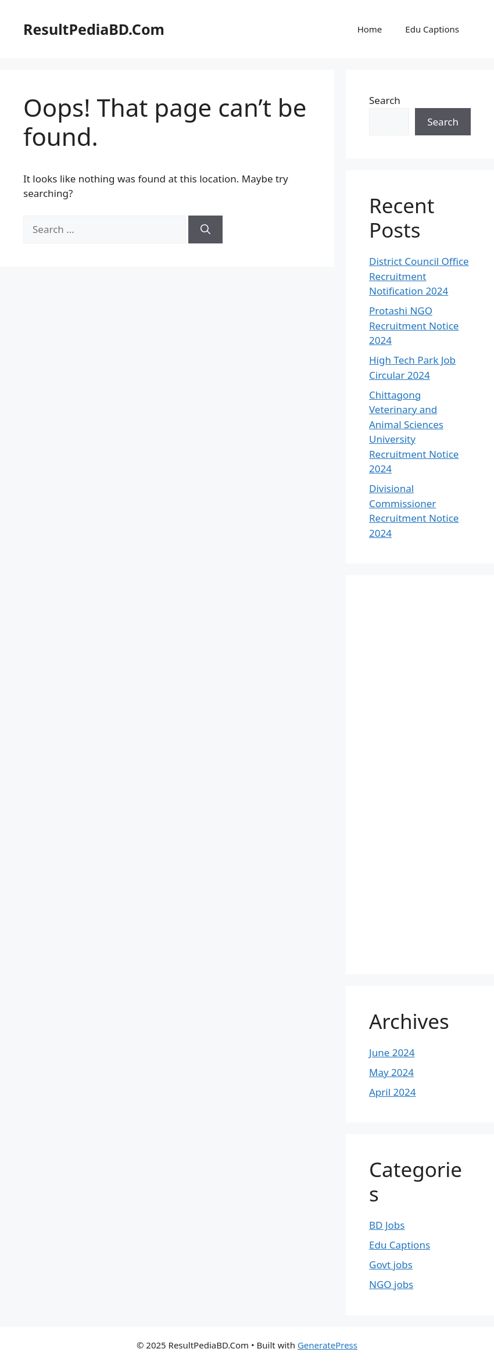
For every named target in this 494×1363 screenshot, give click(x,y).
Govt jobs (391, 1264)
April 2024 (392, 1092)
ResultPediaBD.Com (93, 29)
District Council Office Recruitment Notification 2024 (419, 275)
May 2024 (391, 1072)
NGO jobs (391, 1284)
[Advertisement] (415, 772)
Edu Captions (432, 29)
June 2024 (392, 1052)
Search (384, 100)
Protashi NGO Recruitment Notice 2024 (414, 325)
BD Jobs (386, 1225)
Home (369, 29)
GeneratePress (327, 1345)
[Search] (205, 229)
